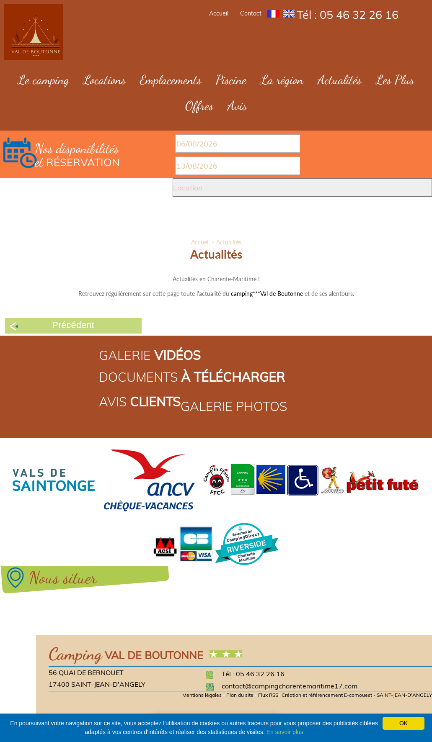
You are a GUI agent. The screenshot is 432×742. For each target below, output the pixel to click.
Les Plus (395, 79)
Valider (215, 219)
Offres (199, 105)
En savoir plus (284, 732)
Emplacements (171, 79)
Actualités (340, 79)
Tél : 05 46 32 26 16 (347, 15)
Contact (250, 13)
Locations (104, 79)
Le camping (43, 79)
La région (282, 79)
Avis (237, 105)
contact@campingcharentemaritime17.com (289, 686)
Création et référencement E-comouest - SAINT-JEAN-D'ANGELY (357, 695)
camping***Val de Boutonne (267, 293)
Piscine (231, 79)
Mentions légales (202, 695)
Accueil (218, 13)
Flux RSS (268, 695)
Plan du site (240, 695)
